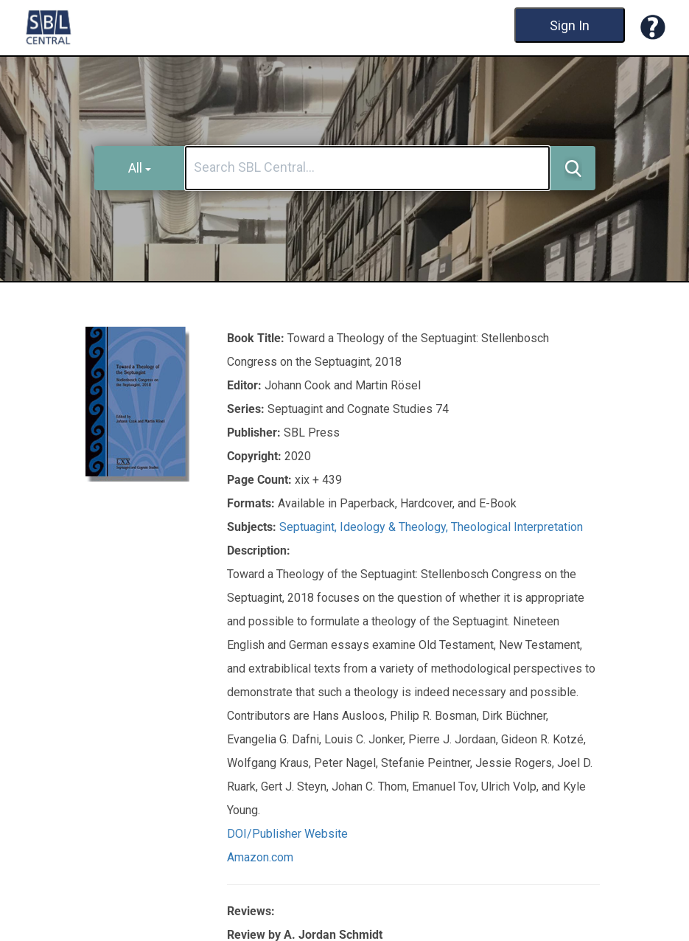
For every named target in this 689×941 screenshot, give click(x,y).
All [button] (139, 168)
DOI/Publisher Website (287, 834)
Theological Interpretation (517, 527)
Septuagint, (309, 527)
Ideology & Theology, (395, 527)
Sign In (570, 25)
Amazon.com (260, 857)
